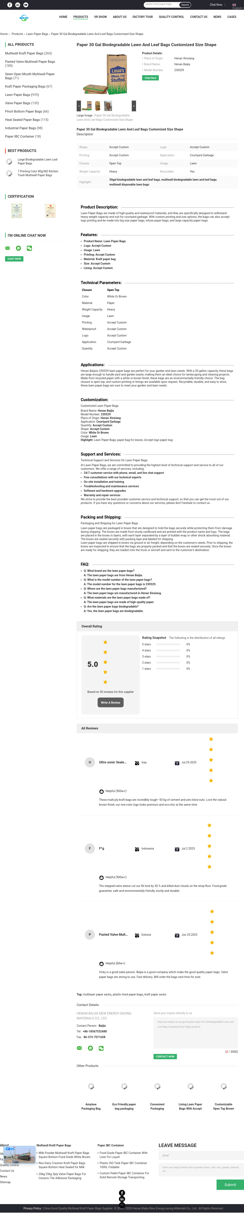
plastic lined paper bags (128, 994)
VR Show (100, 16)
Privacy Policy (32, 1208)
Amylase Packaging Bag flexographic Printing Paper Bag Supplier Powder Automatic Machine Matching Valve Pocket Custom (91, 1106)
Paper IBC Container (19, 136)
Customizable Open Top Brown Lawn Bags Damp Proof (223, 1106)
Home (63, 16)
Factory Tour (143, 16)
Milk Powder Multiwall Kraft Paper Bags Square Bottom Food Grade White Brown (64, 1155)
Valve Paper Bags (17, 103)
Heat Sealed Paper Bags (22, 120)
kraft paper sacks (156, 994)
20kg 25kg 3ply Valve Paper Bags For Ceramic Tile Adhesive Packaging (62, 1176)
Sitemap (5, 1182)
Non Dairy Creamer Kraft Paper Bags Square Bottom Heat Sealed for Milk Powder (62, 1165)
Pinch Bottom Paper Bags (23, 111)
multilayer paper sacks (97, 994)
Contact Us (198, 16)
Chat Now (216, 4)
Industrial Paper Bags (20, 128)
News (217, 16)
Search (185, 4)
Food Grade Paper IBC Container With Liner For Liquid (124, 1155)
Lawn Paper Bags (37, 34)
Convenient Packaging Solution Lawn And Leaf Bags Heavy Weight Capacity (157, 1106)
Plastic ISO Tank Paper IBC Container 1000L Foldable (123, 1165)
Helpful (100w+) (116, 791)
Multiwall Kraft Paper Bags (24, 53)
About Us (119, 16)
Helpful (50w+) (115, 963)
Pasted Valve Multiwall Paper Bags (30, 62)
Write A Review (110, 702)
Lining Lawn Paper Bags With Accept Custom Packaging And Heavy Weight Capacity (190, 1106)
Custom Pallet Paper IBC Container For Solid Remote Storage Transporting (124, 1175)
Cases (231, 16)
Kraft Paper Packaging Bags (25, 86)
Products (80, 16)
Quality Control (171, 16)
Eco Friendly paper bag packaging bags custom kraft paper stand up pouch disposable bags (124, 1106)
